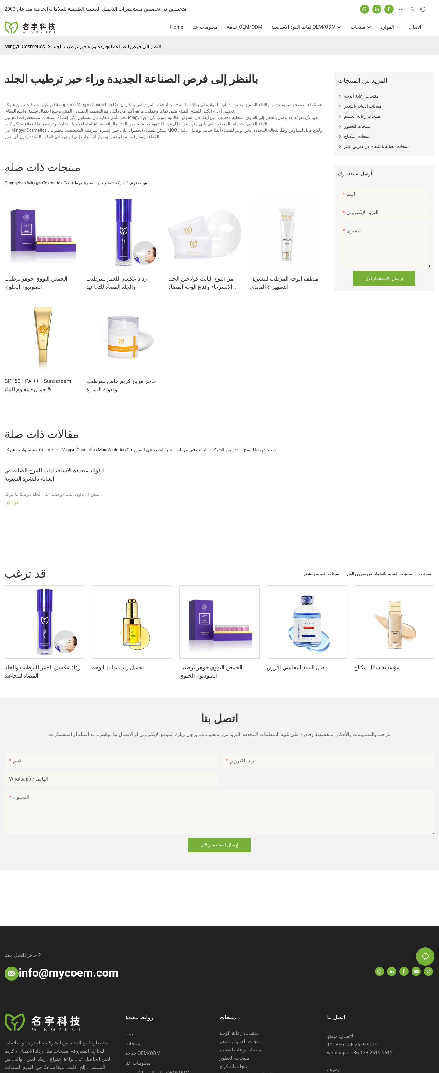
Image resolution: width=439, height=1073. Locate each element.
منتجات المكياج (235, 1066)
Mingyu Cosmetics (25, 46)
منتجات (425, 573)
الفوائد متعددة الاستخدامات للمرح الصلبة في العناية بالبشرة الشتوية (54, 474)
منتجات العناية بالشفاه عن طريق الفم (379, 573)
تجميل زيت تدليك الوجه (118, 667)
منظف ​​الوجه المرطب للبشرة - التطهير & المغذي (284, 282)
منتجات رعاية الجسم (240, 1050)
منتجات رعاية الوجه (239, 1033)
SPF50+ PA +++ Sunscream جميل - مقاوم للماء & (38, 385)
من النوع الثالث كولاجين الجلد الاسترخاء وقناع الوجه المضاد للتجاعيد (201, 283)
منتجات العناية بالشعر (322, 573)
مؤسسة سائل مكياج (377, 667)
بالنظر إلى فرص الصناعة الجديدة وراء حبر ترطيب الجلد (108, 46)
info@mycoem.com (69, 972)
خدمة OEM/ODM (143, 1053)
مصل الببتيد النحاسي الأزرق (297, 667)
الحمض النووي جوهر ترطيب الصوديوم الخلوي (36, 282)
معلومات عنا (138, 1063)
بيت (129, 1034)
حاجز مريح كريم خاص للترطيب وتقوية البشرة (121, 385)
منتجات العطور (235, 1058)
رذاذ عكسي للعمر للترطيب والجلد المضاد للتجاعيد (116, 282)
